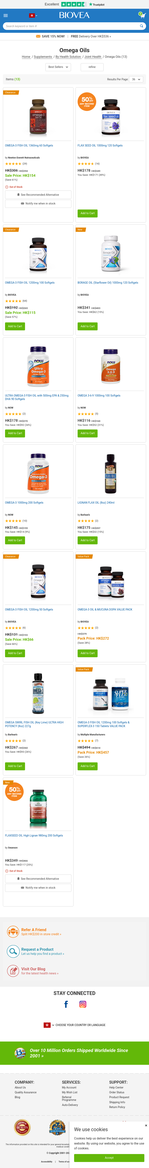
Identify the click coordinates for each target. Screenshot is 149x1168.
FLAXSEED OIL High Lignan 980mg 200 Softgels (34, 835)
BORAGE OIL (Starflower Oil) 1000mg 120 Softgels (108, 282)
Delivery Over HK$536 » (91, 36)
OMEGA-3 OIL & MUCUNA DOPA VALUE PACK (105, 609)
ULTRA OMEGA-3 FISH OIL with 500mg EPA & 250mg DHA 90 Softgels (36, 397)
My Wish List (69, 1092)
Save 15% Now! (51, 36)
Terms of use (64, 1162)
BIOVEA (85, 157)
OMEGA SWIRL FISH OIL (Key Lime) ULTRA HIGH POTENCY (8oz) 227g (34, 724)
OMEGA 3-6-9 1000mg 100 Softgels (99, 395)
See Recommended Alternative (38, 195)
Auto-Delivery (70, 1105)
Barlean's (85, 514)
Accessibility (46, 1162)
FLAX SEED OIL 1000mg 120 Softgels (100, 145)
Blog (17, 1097)
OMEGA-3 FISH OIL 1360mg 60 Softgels (29, 145)
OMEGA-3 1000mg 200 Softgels (24, 502)
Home (26, 57)
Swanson (12, 847)
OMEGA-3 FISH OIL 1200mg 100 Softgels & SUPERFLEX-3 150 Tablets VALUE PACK (103, 724)
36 (136, 79)
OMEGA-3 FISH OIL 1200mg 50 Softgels (29, 609)
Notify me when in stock (38, 203)
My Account (69, 1087)
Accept (109, 1157)
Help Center (116, 1087)
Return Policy (117, 1107)
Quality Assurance (25, 1092)
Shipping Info (117, 1102)
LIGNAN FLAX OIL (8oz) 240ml (96, 502)
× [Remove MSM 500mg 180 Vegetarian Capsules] (146, 1125)
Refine (92, 67)
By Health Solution (68, 57)
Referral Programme (69, 1098)
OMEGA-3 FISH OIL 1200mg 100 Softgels (30, 282)
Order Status (116, 1092)
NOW (10, 407)
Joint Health (93, 57)
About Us (20, 1087)
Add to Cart (88, 213)
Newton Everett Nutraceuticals (24, 157)
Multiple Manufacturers (93, 734)
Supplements (43, 57)
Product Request (119, 1097)
